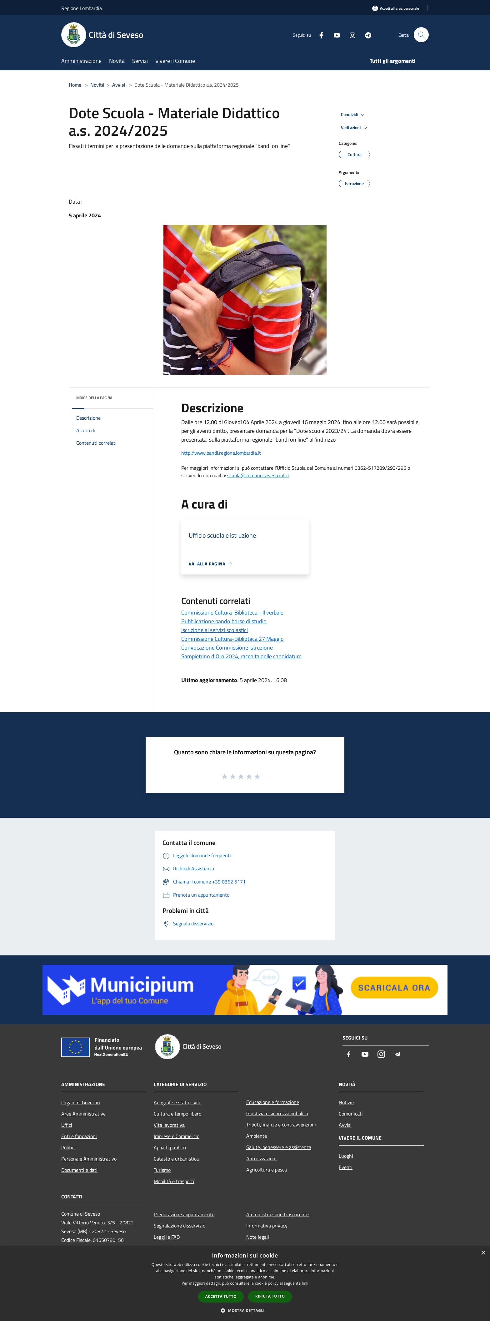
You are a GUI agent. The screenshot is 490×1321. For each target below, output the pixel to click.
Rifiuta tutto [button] (270, 1296)
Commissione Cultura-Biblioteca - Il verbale (232, 612)
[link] (260, 422)
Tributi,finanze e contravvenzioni (281, 1124)
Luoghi (346, 1156)
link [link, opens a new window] (305, 1283)
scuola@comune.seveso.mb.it (258, 475)
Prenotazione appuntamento (184, 1214)
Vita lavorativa (169, 1125)
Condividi (354, 115)
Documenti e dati (79, 1170)
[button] (245, 1310)
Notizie (346, 1102)
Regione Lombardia (81, 8)
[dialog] (245, 1283)
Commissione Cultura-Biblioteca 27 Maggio (232, 639)
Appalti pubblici (170, 1147)
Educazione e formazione (272, 1102)
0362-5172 (367, 468)
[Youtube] (334, 34)
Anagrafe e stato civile (177, 1102)
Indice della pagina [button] (94, 398)
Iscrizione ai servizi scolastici (214, 630)
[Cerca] (421, 34)
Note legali (257, 1237)
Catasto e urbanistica (176, 1158)
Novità (97, 85)
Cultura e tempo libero (177, 1113)
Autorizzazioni (261, 1158)
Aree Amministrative (83, 1113)
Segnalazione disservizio (179, 1225)
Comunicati (351, 1113)
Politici (68, 1147)
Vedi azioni (355, 128)
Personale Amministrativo (89, 1158)
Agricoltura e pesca (266, 1169)
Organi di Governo (80, 1102)
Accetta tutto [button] (221, 1296)
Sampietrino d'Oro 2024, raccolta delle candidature (241, 656)
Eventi (345, 1167)
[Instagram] (350, 34)
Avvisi (118, 85)
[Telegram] (365, 34)
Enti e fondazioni (79, 1136)
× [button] (483, 1253)
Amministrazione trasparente (277, 1214)
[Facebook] (318, 34)
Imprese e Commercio (176, 1136)
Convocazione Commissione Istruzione (227, 647)
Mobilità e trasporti (174, 1181)
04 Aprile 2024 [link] (260, 422)
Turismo (162, 1170)
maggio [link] (318, 422)
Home (75, 85)
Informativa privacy (267, 1225)
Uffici (66, 1125)
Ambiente (256, 1136)
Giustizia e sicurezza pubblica (277, 1113)
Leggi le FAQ (167, 1237)
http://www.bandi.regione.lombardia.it (221, 453)
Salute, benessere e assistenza (278, 1147)
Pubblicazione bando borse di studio (224, 621)
